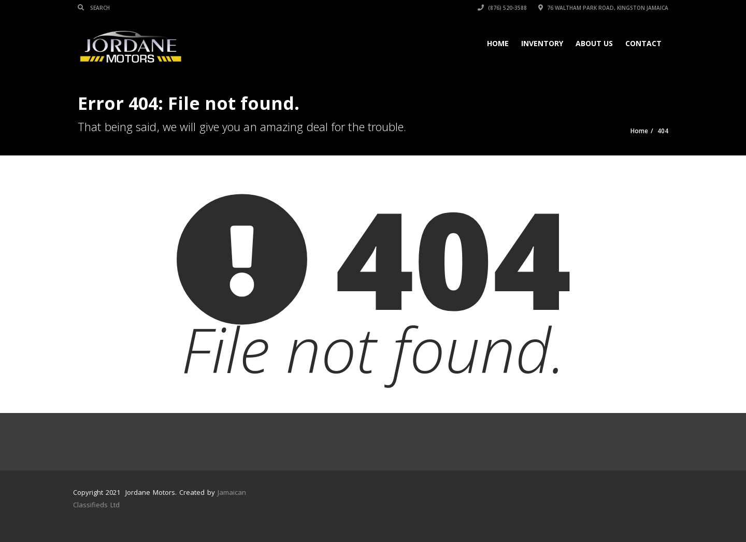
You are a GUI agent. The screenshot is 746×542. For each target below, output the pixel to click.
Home (498, 43)
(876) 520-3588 (502, 7)
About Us (594, 43)
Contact (643, 43)
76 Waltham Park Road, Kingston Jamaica (603, 7)
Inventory (542, 43)
